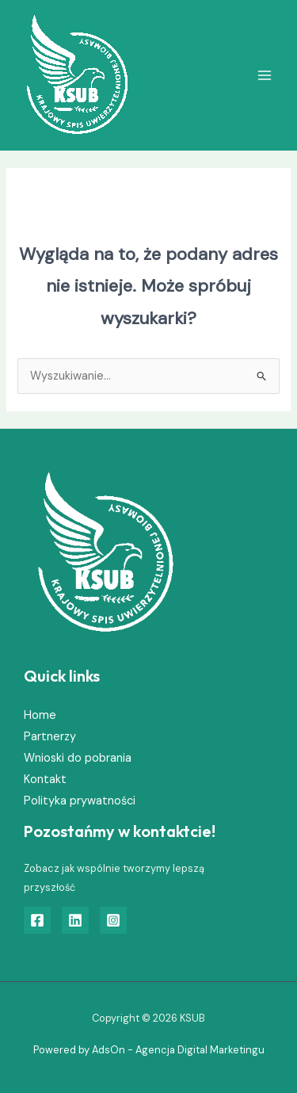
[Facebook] (37, 920)
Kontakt (45, 779)
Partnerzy (50, 736)
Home (40, 715)
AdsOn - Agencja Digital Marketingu (178, 1050)
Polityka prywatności (79, 800)
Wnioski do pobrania (77, 758)
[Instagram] (113, 920)
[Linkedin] (75, 920)
